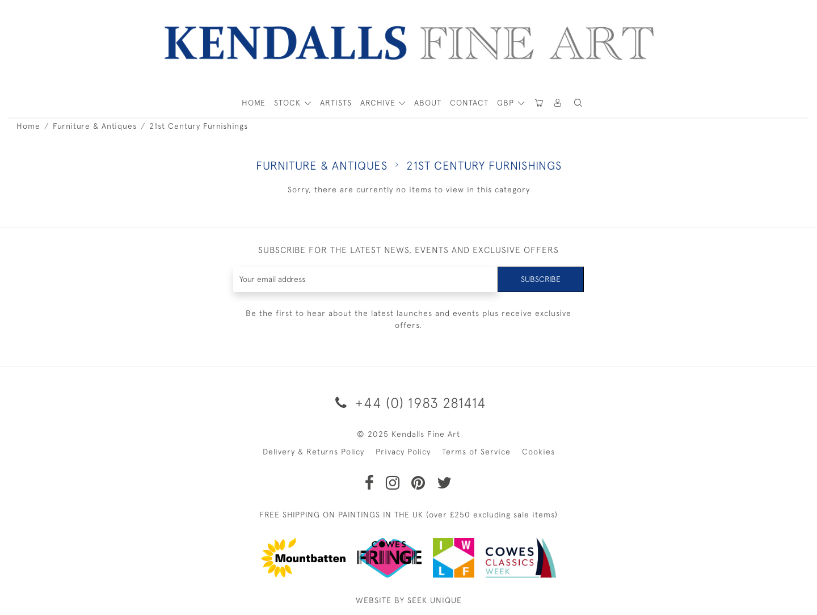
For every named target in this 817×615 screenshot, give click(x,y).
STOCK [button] (289, 102)
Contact (469, 102)
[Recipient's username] (365, 279)
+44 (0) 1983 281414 (408, 402)
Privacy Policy (403, 451)
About (427, 102)
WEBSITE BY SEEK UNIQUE (409, 600)
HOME (254, 102)
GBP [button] (507, 102)
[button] (578, 103)
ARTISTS (336, 102)
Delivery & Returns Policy (313, 451)
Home (28, 125)
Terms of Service (476, 451)
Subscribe (541, 279)
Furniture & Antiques (95, 125)
